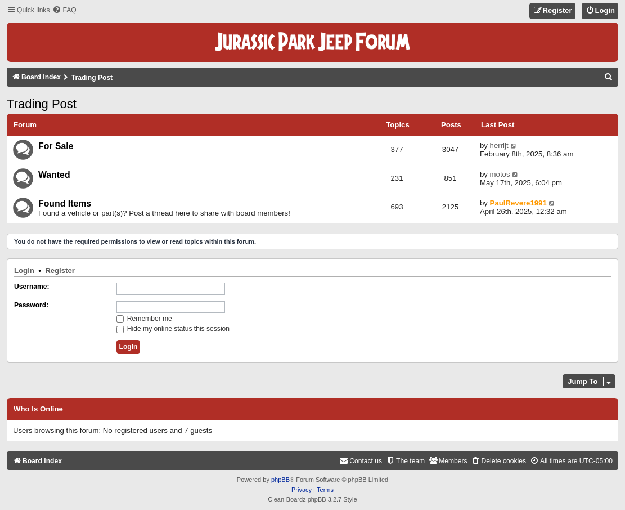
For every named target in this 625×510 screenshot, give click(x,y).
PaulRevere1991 (518, 203)
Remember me (144, 319)
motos (500, 174)
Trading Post (42, 104)
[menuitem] (64, 10)
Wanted (54, 175)
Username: (32, 286)
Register (60, 270)
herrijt (499, 145)
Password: (31, 305)
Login (24, 270)
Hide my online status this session (173, 329)
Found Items (64, 203)
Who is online (38, 409)
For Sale (55, 146)
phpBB (280, 479)
